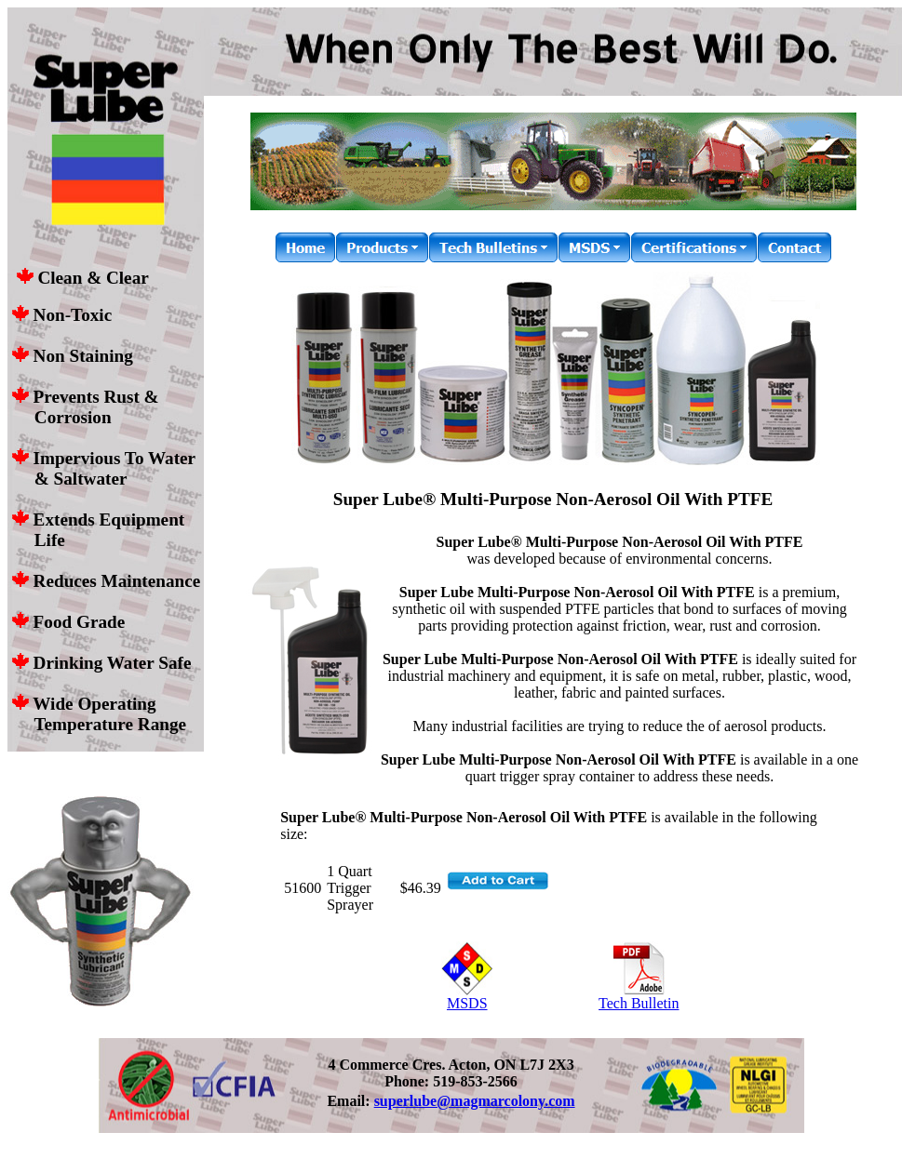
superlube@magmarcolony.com (474, 1101)
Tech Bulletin (639, 996)
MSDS (466, 996)
